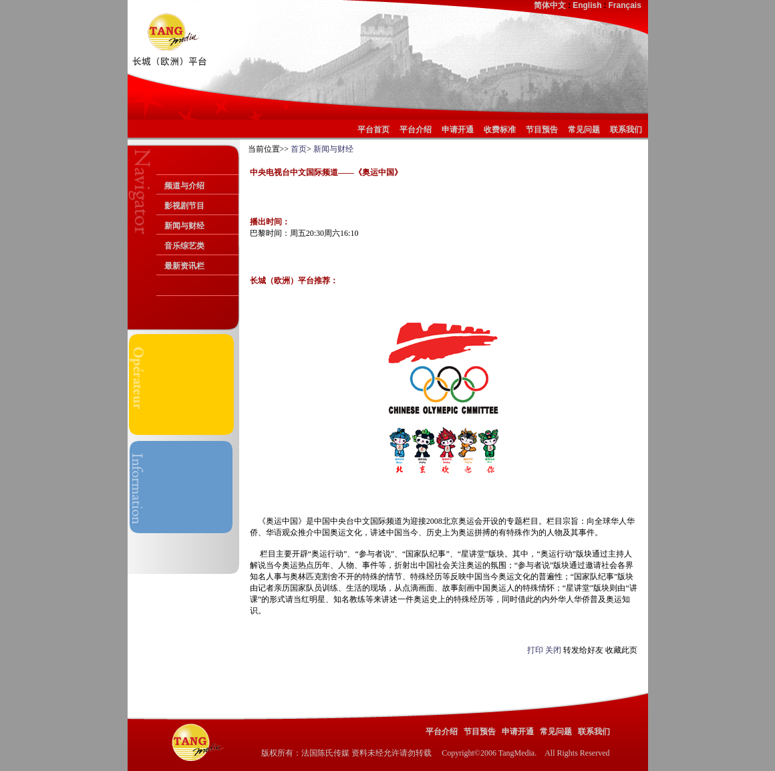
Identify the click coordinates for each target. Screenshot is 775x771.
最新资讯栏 (184, 266)
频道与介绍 (184, 185)
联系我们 (626, 129)
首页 (299, 149)
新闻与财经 (184, 225)
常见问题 (584, 129)
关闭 (553, 650)
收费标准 (500, 129)
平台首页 (375, 129)
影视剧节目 (184, 205)
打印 (535, 650)
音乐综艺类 (184, 246)
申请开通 (458, 129)
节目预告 (542, 129)
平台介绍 (416, 129)
